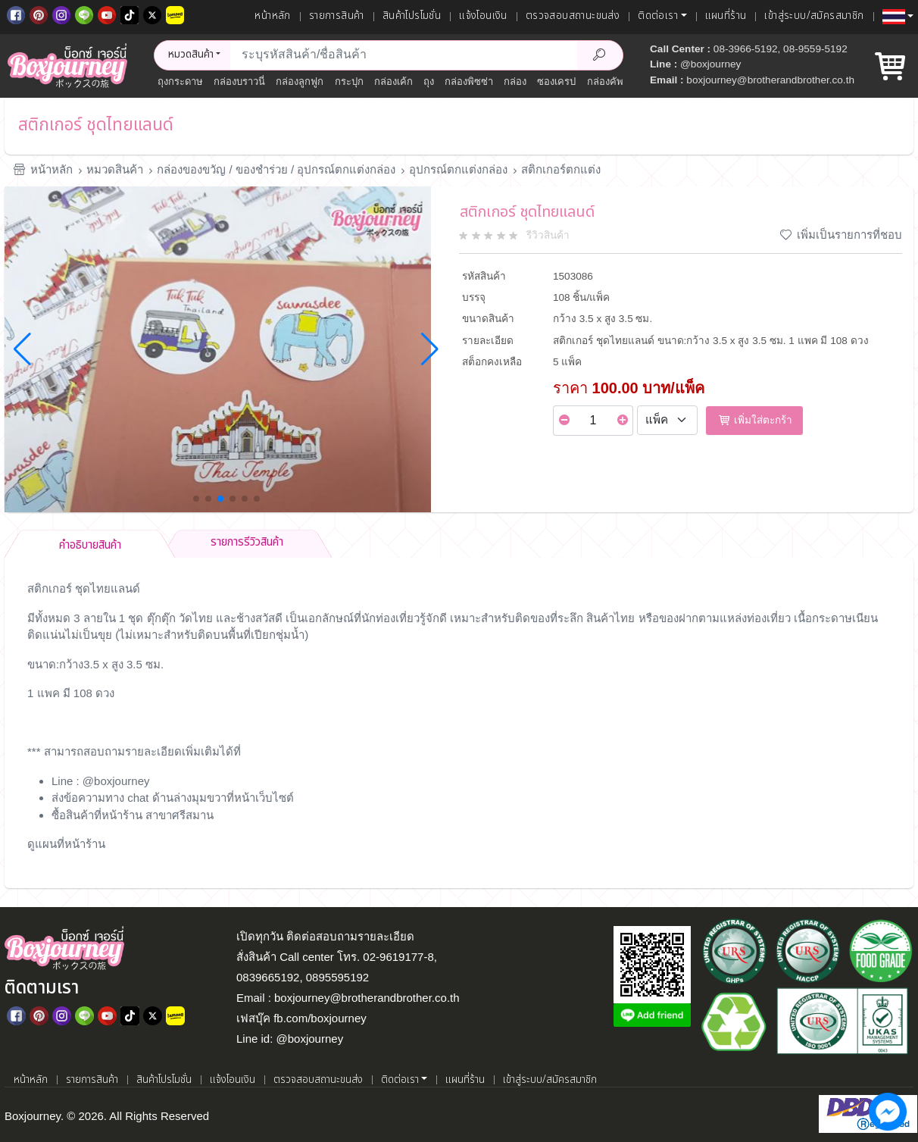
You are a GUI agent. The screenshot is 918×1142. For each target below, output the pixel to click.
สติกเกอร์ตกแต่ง (561, 169)
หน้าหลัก (272, 15)
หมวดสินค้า (114, 169)
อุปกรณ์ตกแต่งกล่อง (458, 169)
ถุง (428, 81)
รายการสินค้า (336, 15)
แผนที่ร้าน (726, 15)
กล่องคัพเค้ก (613, 81)
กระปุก (349, 81)
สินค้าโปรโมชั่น (411, 15)
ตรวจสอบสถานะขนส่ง (573, 15)
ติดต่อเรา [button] (658, 15)
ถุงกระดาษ (180, 81)
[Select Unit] (667, 420)
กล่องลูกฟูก (299, 81)
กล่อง (515, 81)
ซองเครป (556, 81)
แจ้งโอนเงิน (483, 15)
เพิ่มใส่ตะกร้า (754, 420)
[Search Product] (600, 55)
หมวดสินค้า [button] (191, 54)
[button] (897, 16)
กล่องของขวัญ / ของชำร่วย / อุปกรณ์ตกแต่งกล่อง (276, 169)
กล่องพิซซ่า (469, 81)
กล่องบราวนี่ (239, 81)
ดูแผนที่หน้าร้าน (66, 843)
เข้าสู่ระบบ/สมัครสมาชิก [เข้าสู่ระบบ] (813, 15)
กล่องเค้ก (393, 81)
